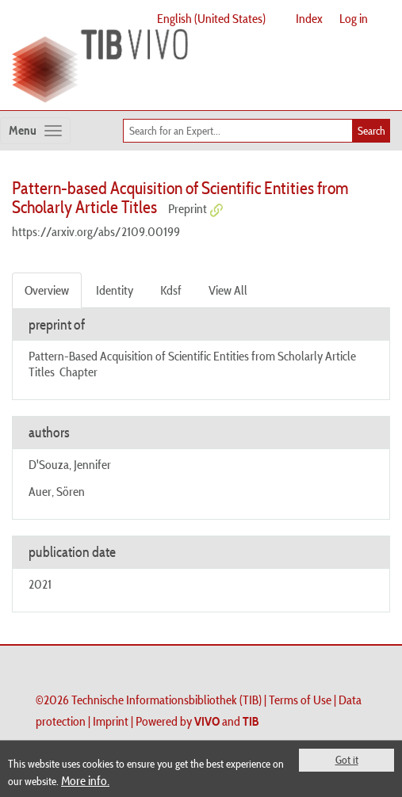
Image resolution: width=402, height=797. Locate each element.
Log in (353, 18)
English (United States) (211, 18)
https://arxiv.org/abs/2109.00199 (96, 231)
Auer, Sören (57, 491)
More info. (85, 780)
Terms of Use (300, 699)
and (226, 721)
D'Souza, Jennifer (70, 464)
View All (228, 290)
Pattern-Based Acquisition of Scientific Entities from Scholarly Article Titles (192, 363)
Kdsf (171, 290)
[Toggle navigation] (35, 130)
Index (309, 18)
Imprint (110, 721)
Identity (114, 290)
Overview (47, 290)
